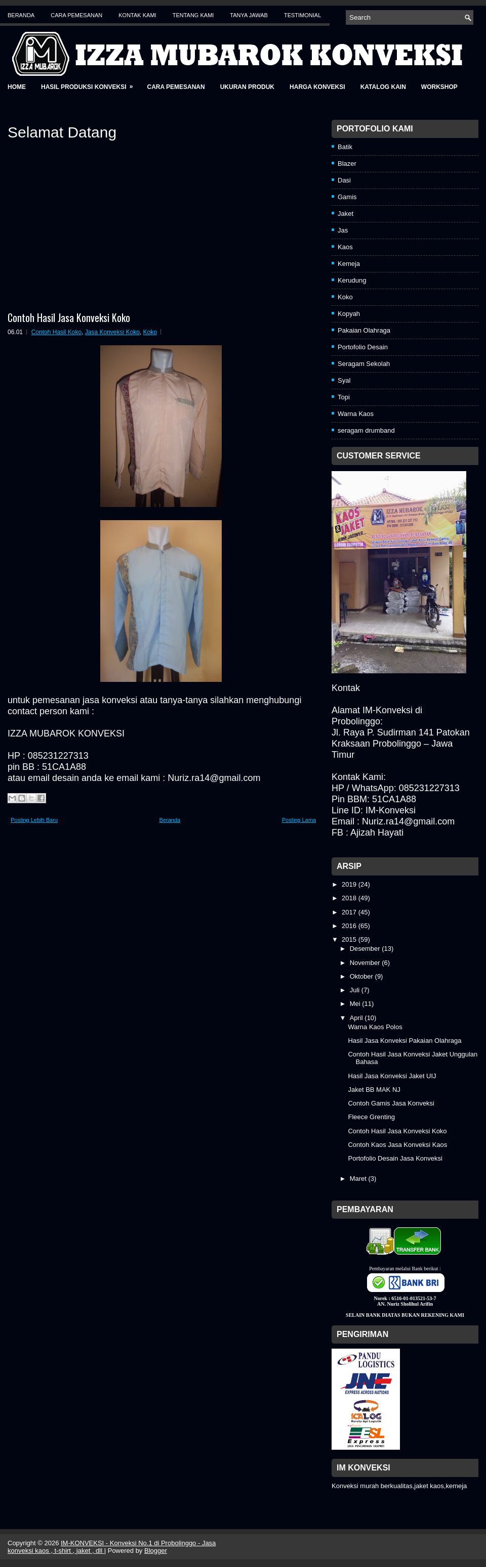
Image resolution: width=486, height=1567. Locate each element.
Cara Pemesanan (76, 15)
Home (17, 86)
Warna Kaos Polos (375, 1027)
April (357, 1018)
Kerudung (352, 280)
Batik (345, 147)
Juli (355, 990)
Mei (356, 1003)
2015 (350, 939)
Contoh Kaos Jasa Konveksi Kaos (397, 1144)
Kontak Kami (137, 15)
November (366, 962)
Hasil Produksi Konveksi (90, 83)
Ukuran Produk (247, 86)
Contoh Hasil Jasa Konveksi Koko (69, 317)
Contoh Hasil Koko (56, 332)
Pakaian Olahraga (364, 330)
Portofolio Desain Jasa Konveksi (395, 1158)
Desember (366, 948)
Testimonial (302, 15)
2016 (350, 926)
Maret (359, 1178)
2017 (350, 912)
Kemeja (349, 263)
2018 (350, 898)
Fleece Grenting (371, 1117)
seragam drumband (366, 430)
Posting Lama (299, 820)
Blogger (155, 1550)
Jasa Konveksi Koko (112, 332)
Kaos (345, 247)
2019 (350, 884)
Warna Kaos (356, 414)
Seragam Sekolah (364, 363)
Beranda (21, 15)
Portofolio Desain (363, 347)
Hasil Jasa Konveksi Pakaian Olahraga (404, 1040)
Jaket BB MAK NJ (374, 1089)
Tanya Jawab (249, 15)
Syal (344, 380)
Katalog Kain (383, 86)
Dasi (344, 180)
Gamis (347, 197)
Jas (343, 230)
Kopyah (349, 313)
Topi (344, 397)
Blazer (347, 163)
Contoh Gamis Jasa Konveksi (391, 1103)
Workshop (439, 86)
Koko (150, 332)
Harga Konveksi (317, 86)
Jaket (345, 213)
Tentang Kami (193, 15)
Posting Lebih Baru (34, 820)
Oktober (362, 976)
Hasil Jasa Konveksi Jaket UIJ (392, 1076)
